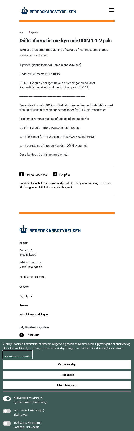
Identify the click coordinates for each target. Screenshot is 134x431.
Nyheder (34, 33)
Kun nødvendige (67, 364)
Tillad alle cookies (67, 385)
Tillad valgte (67, 374)
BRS (21, 33)
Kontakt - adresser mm (32, 276)
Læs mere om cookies (17, 356)
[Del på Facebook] (33, 175)
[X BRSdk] (32, 337)
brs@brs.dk (35, 266)
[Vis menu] (111, 10)
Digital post (25, 296)
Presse (23, 305)
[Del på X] (61, 175)
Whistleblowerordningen (33, 314)
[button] (36, 396)
